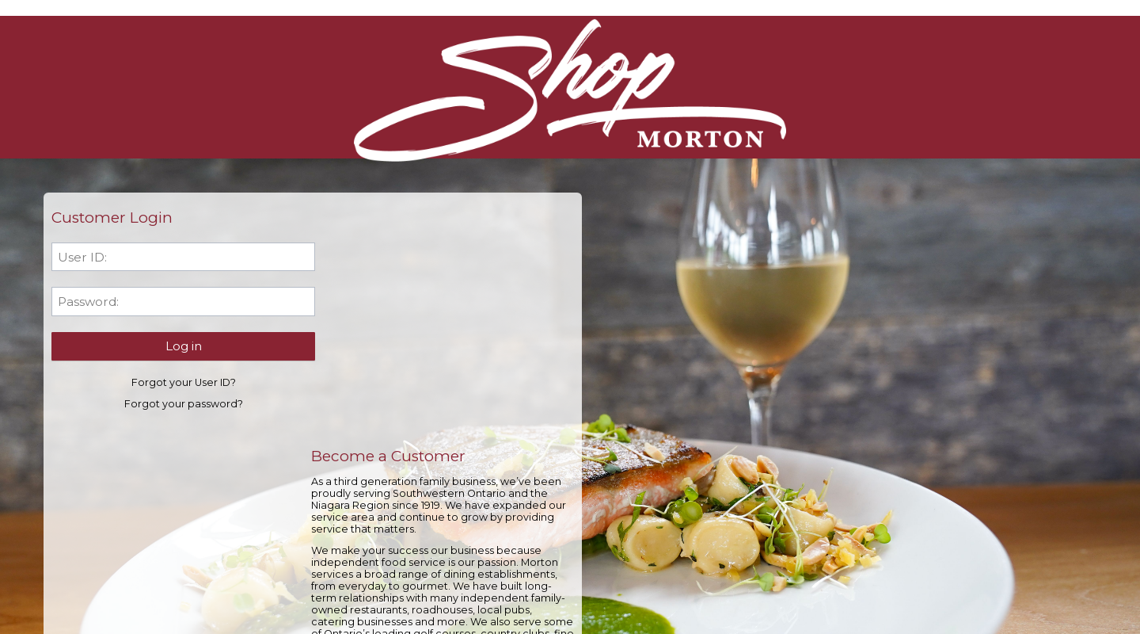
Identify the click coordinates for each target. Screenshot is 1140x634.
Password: (92, 303)
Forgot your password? (174, 405)
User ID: (86, 258)
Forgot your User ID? (174, 384)
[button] (173, 347)
